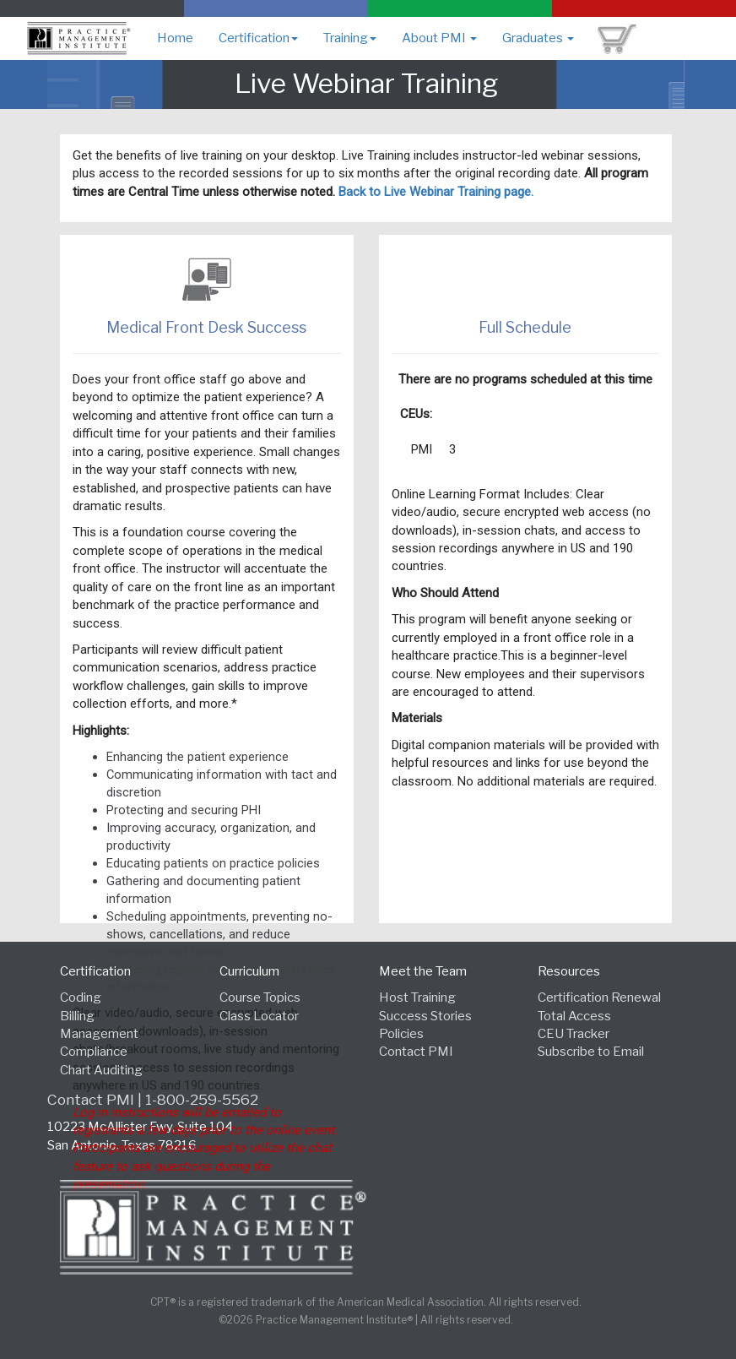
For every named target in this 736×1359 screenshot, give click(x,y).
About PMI (439, 38)
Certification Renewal (599, 997)
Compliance (93, 1051)
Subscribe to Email (591, 1051)
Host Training (417, 997)
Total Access (574, 1016)
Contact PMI (416, 1051)
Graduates (538, 38)
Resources (569, 971)
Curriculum (249, 971)
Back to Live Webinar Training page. (435, 191)
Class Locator (259, 1016)
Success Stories (425, 1016)
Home (175, 38)
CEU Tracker (573, 1033)
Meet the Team (423, 971)
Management (99, 1033)
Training (349, 38)
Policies (401, 1033)
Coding (80, 997)
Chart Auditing (101, 1070)
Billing (77, 1016)
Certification (258, 38)
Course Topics (259, 997)
